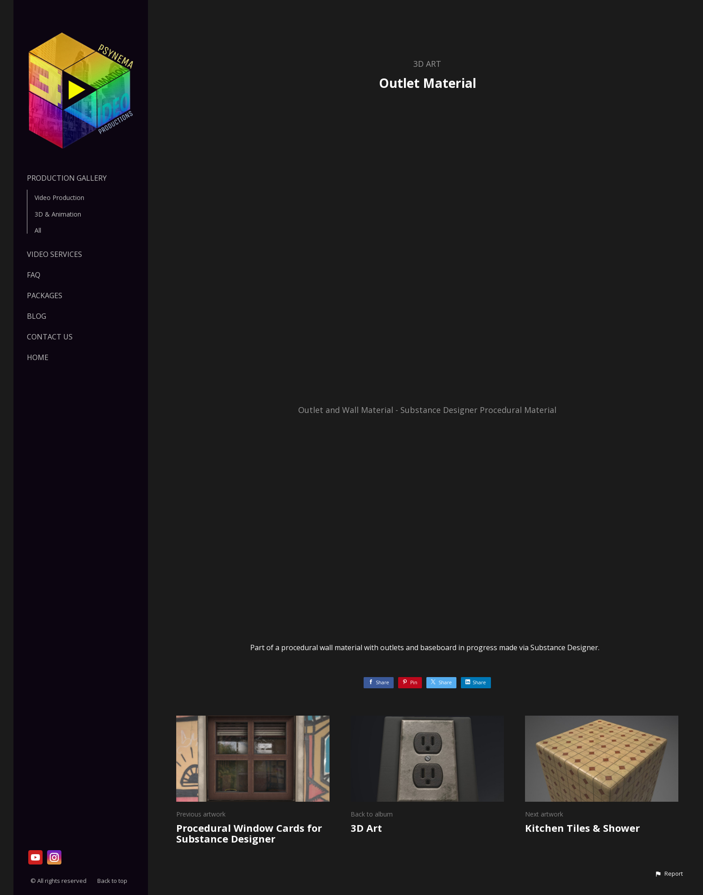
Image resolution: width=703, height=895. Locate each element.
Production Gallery (67, 178)
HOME (37, 357)
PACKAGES (44, 295)
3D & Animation (58, 214)
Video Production (59, 197)
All (38, 230)
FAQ (33, 275)
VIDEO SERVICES (54, 254)
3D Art (427, 63)
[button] (668, 873)
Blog (36, 316)
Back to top (113, 881)
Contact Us (50, 337)
